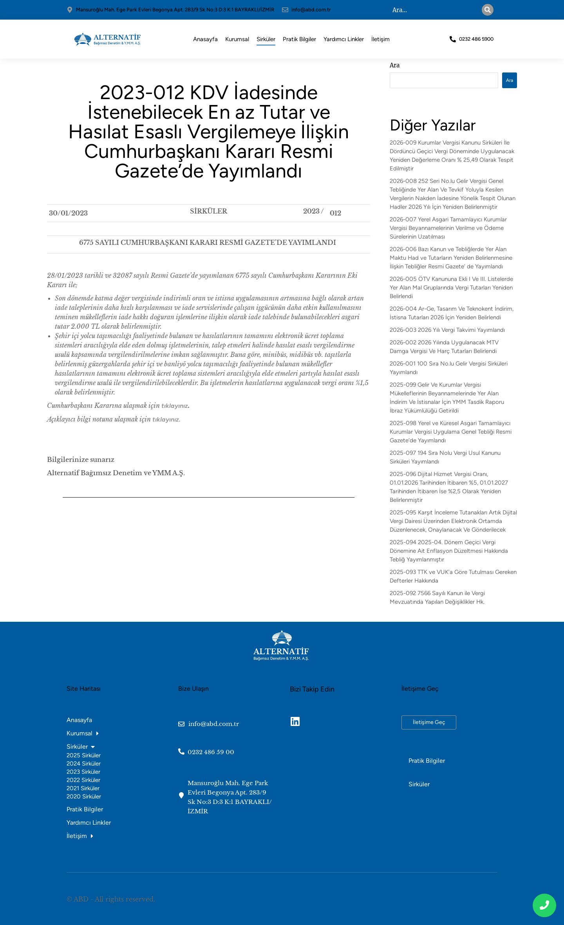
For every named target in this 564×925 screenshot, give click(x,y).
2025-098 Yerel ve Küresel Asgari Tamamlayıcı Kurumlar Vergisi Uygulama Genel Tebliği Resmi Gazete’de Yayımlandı (451, 432)
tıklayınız (174, 405)
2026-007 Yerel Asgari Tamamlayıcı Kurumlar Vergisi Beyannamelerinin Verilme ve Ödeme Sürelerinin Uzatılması (448, 228)
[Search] (488, 10)
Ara (395, 65)
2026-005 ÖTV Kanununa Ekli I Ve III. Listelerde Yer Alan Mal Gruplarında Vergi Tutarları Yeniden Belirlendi (451, 287)
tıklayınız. (166, 419)
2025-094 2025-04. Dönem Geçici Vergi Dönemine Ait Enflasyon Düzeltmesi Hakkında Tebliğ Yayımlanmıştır (449, 551)
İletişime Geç (429, 722)
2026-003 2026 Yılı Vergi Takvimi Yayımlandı (447, 329)
